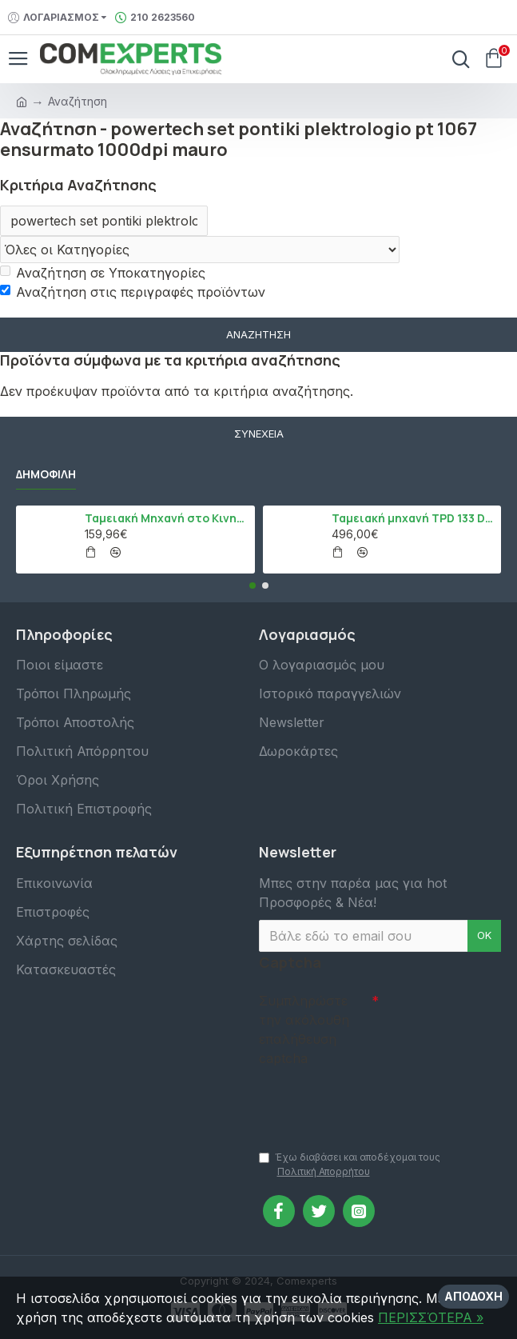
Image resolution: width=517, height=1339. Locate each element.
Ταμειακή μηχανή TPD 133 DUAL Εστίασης (413, 518)
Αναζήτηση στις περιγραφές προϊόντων (132, 292)
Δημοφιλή (46, 474)
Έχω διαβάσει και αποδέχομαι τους (349, 1165)
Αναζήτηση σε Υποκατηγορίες (102, 273)
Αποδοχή (473, 1296)
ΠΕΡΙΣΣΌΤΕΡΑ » (430, 1317)
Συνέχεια (259, 433)
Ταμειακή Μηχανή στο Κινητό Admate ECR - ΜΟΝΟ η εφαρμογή (167, 518)
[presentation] (371, 1100)
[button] (252, 585)
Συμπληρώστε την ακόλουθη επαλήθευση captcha (304, 1029)
